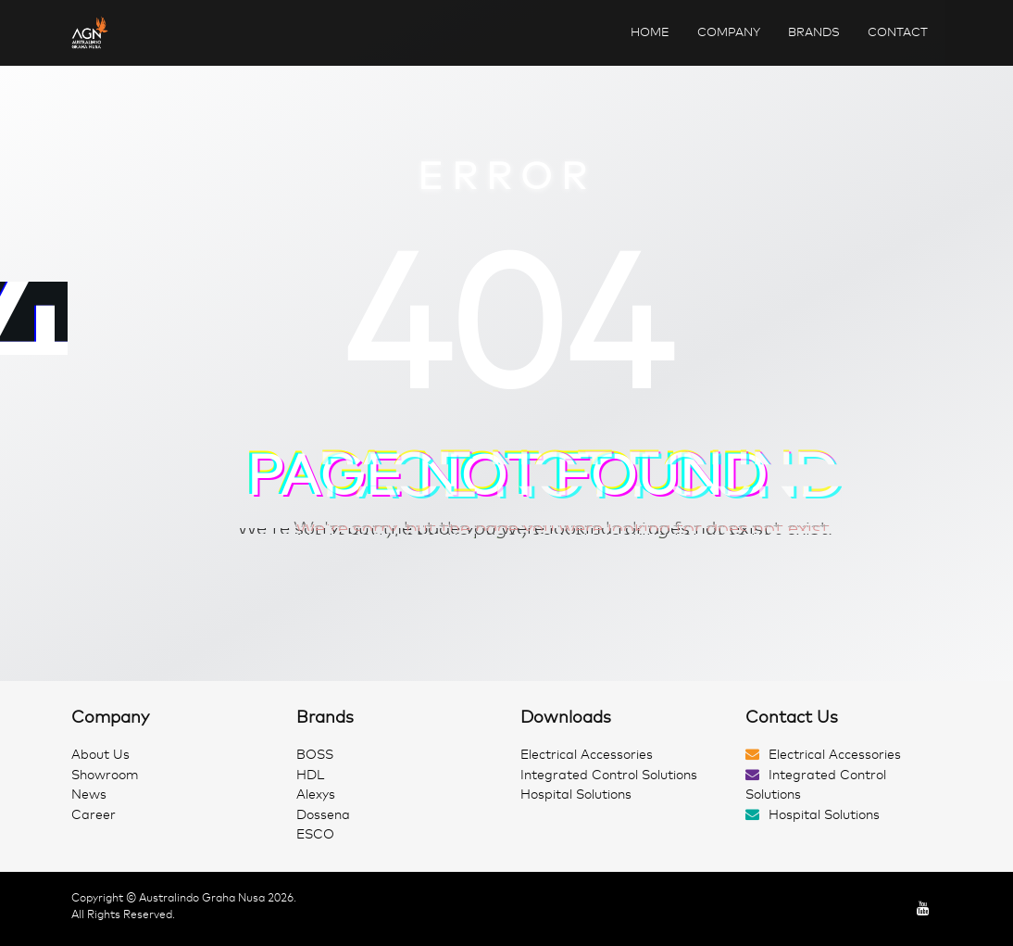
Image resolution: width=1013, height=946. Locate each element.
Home (650, 32)
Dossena (323, 815)
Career (93, 815)
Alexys (315, 794)
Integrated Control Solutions (608, 775)
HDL (310, 775)
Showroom (105, 775)
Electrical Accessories (586, 755)
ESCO (315, 834)
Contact (898, 32)
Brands (814, 32)
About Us (100, 755)
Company (728, 32)
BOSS (314, 755)
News (88, 794)
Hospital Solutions (576, 794)
